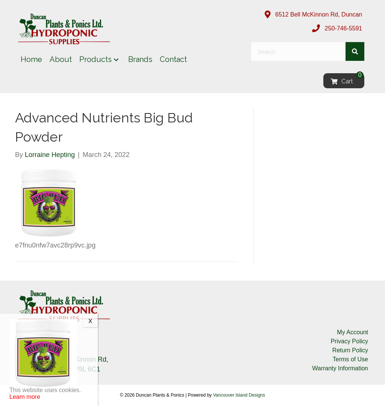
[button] (116, 59)
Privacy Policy (349, 341)
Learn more (24, 397)
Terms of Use (350, 359)
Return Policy (350, 350)
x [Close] (90, 320)
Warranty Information (340, 368)
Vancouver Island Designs (239, 395)
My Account (352, 332)
